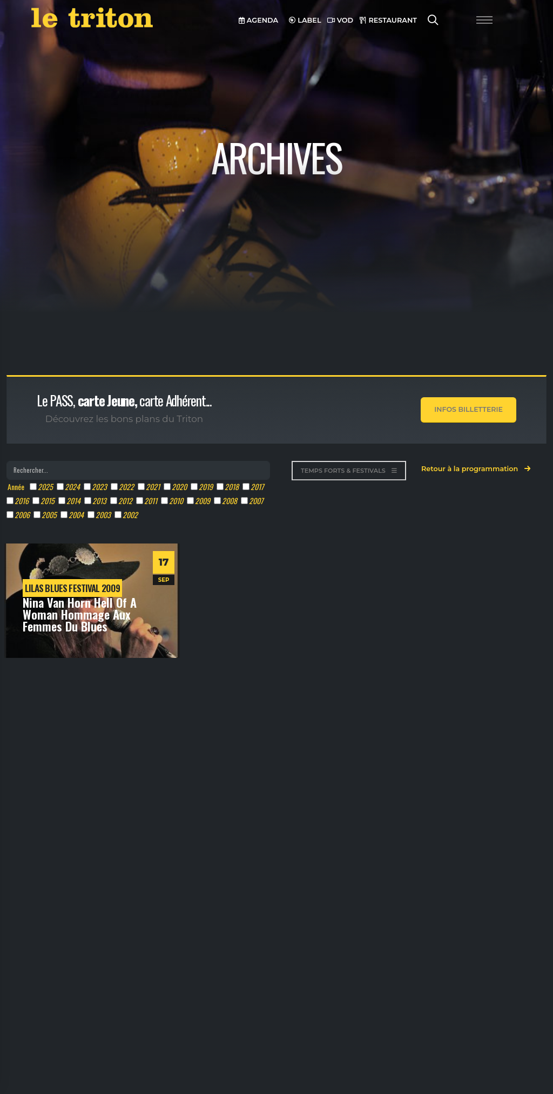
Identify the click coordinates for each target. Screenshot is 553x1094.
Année (16, 486)
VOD (340, 20)
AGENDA (258, 20)
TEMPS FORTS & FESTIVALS (349, 470)
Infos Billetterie (468, 409)
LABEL (305, 20)
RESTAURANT (388, 20)
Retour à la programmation (475, 469)
